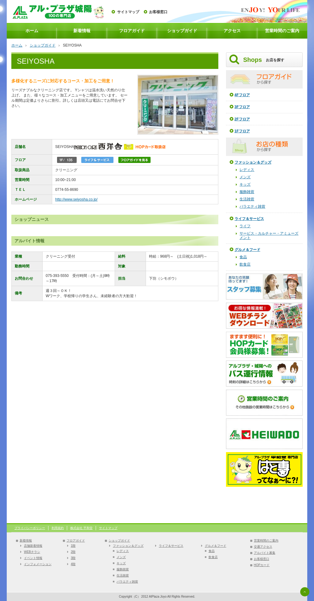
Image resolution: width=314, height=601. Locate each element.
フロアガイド (132, 30)
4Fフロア (242, 95)
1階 (73, 545)
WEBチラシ (32, 552)
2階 (73, 552)
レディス (246, 170)
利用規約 (58, 528)
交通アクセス (263, 546)
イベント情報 (33, 558)
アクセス (232, 30)
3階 (73, 558)
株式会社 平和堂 (81, 528)
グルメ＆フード (247, 250)
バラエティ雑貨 (252, 206)
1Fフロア (242, 131)
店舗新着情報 (33, 545)
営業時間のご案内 (282, 30)
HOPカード (262, 565)
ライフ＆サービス (249, 219)
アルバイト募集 (264, 552)
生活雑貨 (246, 199)
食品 (243, 257)
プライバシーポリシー (29, 528)
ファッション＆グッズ (253, 162)
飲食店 (245, 264)
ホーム (31, 30)
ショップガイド (182, 30)
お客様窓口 (158, 12)
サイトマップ (128, 12)
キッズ (245, 184)
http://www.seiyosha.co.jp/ (76, 199)
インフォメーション (38, 564)
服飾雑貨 (246, 192)
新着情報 (81, 30)
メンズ (245, 177)
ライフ (245, 226)
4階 (73, 564)
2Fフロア (242, 119)
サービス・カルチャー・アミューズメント (268, 235)
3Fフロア (242, 107)
